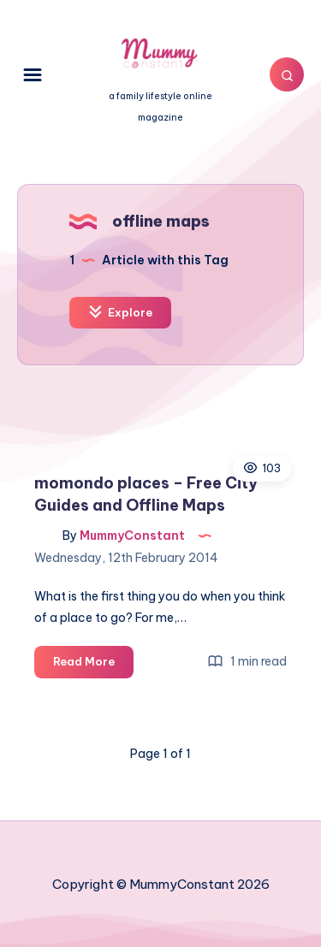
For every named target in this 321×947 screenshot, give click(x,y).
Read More (93, 664)
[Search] (287, 74)
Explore (120, 312)
